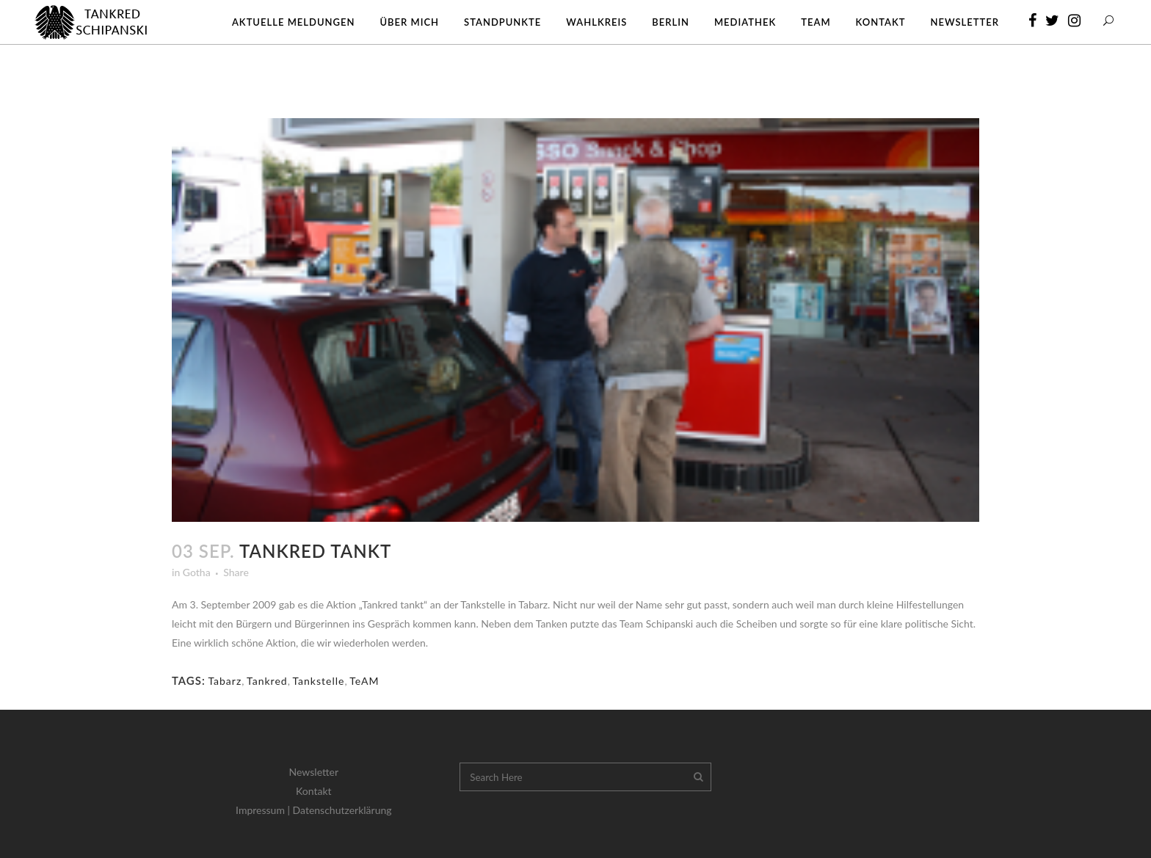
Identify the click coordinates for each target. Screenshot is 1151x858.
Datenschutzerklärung (342, 810)
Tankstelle (318, 681)
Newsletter (313, 772)
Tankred (267, 681)
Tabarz (225, 681)
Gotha (197, 572)
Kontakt (314, 791)
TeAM (364, 681)
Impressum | (264, 810)
